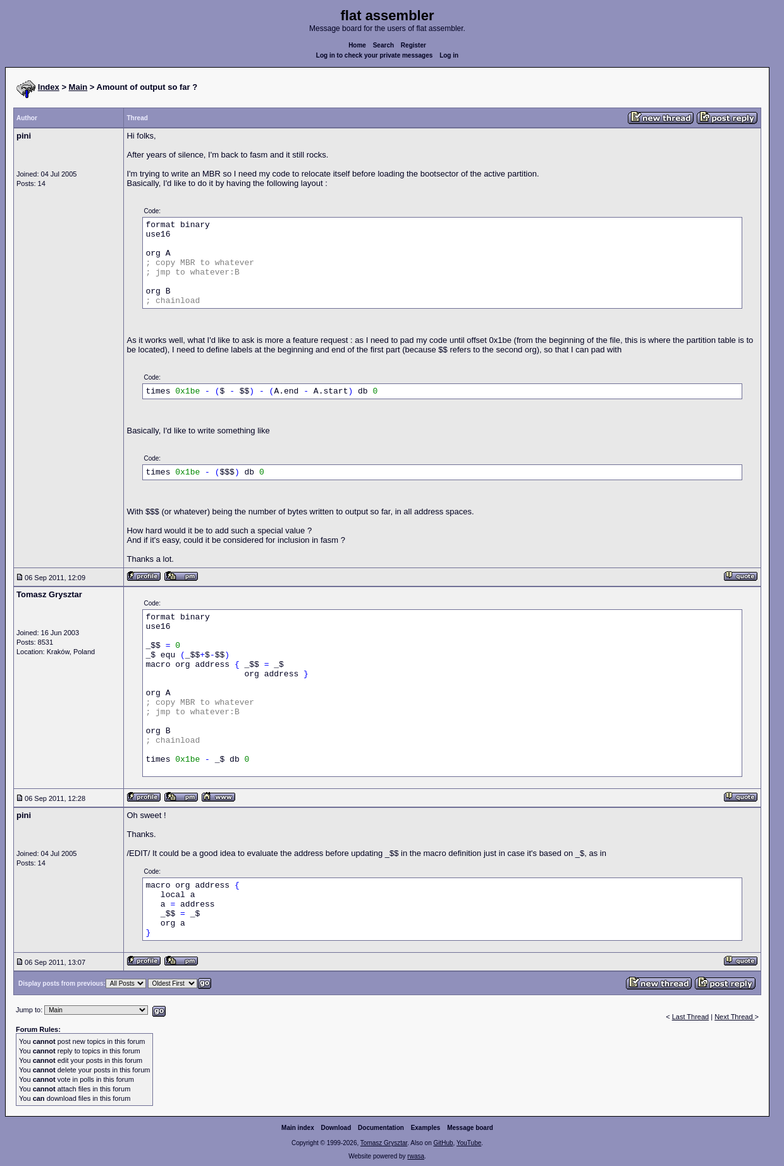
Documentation (381, 1127)
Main (78, 87)
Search (383, 45)
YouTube (468, 1142)
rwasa (415, 1156)
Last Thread (690, 1016)
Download (336, 1127)
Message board (470, 1127)
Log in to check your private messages (374, 55)
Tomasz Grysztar (383, 1142)
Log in (448, 55)
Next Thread (734, 1016)
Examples (426, 1127)
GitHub (443, 1142)
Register (413, 45)
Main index (297, 1127)
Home (357, 45)
